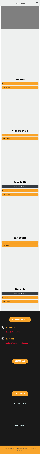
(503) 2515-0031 (13, 332)
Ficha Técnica (6, 87)
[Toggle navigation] (37, 3)
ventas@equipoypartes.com (17, 343)
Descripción (5, 84)
